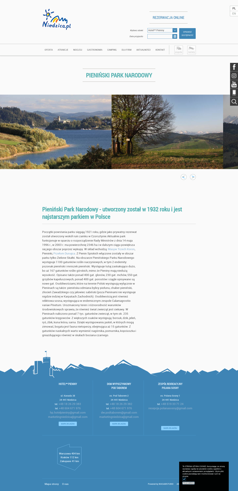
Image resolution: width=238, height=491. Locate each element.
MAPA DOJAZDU (68, 424)
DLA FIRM (126, 49)
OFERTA (49, 49)
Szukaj (234, 75)
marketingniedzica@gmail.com (67, 417)
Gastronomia (94, 49)
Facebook (234, 67)
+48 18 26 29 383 (70, 404)
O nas (65, 484)
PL (234, 8)
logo (57, 26)
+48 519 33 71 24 (172, 404)
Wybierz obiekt (136, 30)
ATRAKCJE (63, 49)
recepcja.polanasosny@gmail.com (170, 408)
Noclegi (77, 49)
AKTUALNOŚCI (143, 49)
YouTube (234, 84)
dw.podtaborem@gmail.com (119, 412)
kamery (191, 49)
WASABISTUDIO (166, 484)
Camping (112, 49)
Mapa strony (52, 484)
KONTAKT (160, 49)
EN (234, 13)
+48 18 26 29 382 (121, 404)
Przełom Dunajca (64, 253)
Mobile (234, 93)
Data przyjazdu (136, 36)
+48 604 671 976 (70, 408)
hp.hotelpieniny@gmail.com (68, 412)
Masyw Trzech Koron (121, 249)
